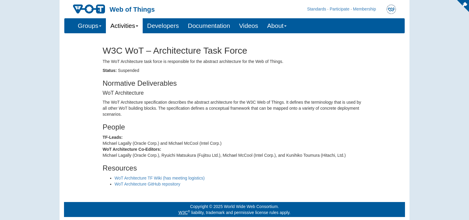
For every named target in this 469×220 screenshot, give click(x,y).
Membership (364, 9)
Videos (248, 25)
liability (197, 212)
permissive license (251, 212)
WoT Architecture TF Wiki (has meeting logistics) (160, 178)
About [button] (277, 25)
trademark (215, 212)
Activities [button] (124, 25)
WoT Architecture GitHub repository (147, 184)
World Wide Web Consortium (251, 206)
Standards (316, 9)
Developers (163, 25)
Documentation (209, 25)
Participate (339, 9)
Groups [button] (89, 25)
